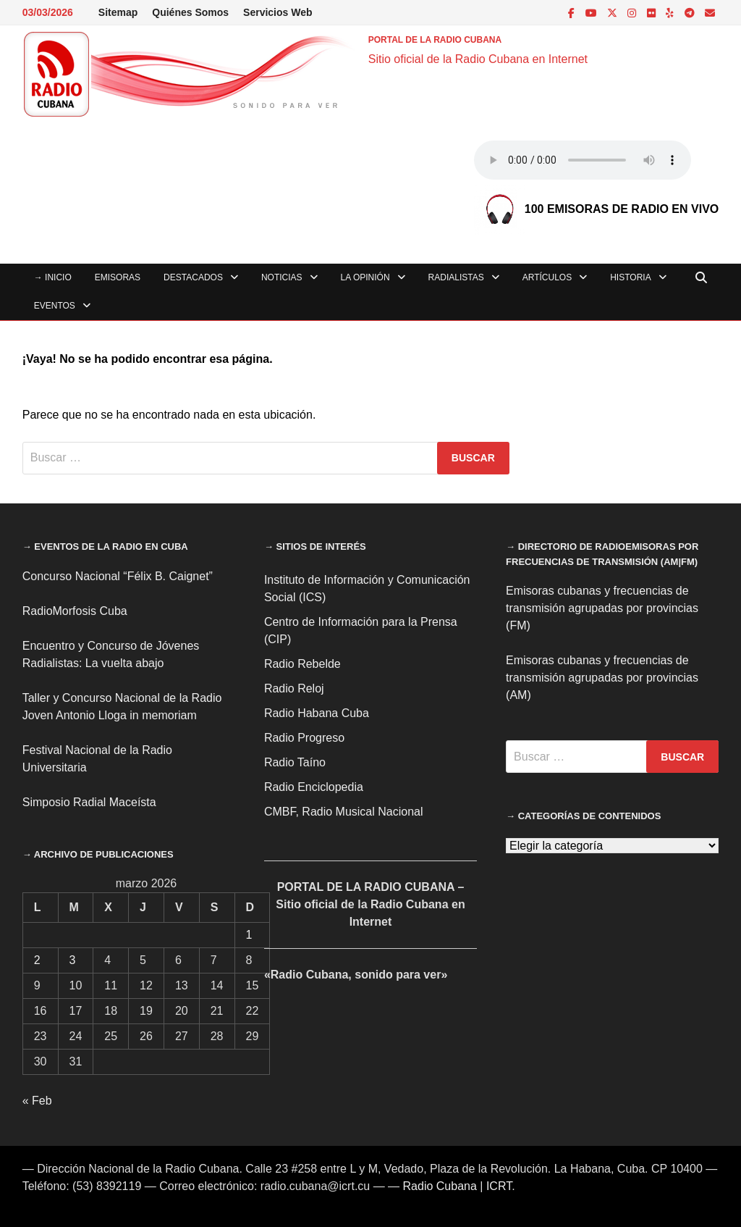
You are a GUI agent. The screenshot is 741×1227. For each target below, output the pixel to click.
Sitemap (117, 12)
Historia (630, 277)
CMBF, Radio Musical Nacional (343, 811)
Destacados (193, 277)
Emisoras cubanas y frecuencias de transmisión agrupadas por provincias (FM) (602, 608)
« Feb (37, 1100)
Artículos (547, 277)
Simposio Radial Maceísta (89, 802)
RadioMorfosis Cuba (74, 611)
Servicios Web (277, 12)
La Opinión (365, 277)
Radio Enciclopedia (313, 787)
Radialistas (456, 277)
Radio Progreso (304, 738)
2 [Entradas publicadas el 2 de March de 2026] (37, 960)
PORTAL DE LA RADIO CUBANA (434, 40)
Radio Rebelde (302, 664)
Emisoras (117, 277)
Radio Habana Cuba (316, 713)
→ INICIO (53, 277)
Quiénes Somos (190, 12)
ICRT (499, 1186)
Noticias (281, 277)
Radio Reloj (294, 688)
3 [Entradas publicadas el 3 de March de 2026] (72, 960)
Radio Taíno (295, 762)
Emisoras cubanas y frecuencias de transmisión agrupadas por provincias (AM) (602, 677)
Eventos (54, 306)
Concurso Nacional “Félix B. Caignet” (117, 576)
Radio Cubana (440, 1186)
